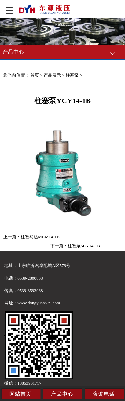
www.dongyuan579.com (38, 303)
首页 (34, 75)
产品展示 (52, 75)
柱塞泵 (72, 75)
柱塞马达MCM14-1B (40, 236)
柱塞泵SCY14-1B (84, 245)
